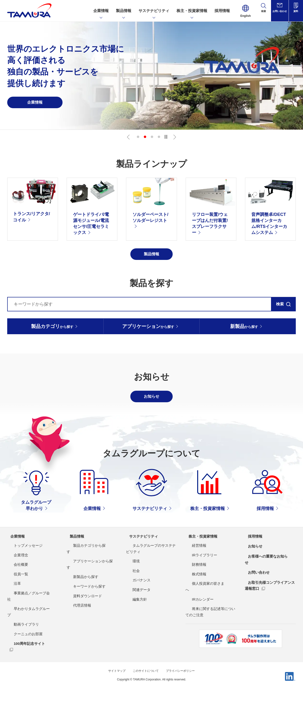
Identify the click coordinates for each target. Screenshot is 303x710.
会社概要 (14, 592)
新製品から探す (79, 592)
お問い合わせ (256, 593)
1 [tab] (138, 137)
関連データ (135, 617)
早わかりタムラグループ (27, 630)
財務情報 (192, 592)
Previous (129, 137)
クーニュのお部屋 (21, 649)
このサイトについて (145, 686)
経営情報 (192, 573)
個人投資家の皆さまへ (203, 611)
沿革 (10, 611)
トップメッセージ (21, 573)
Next (174, 137)
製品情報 (74, 563)
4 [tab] (159, 137)
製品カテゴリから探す (85, 573)
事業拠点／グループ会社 (27, 620)
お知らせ (252, 573)
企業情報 (15, 563)
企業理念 (14, 582)
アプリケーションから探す (88, 582)
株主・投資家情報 (200, 563)
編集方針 (133, 626)
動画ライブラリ (19, 639)
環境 (129, 588)
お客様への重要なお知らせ (268, 583)
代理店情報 (76, 620)
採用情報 (252, 563)
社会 (129, 598)
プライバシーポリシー (184, 686)
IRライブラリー (198, 582)
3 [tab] (152, 137)
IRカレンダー (196, 620)
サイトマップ (112, 686)
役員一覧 (14, 601)
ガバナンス (135, 607)
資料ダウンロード (81, 611)
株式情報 (192, 601)
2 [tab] (145, 137)
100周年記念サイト (22, 658)
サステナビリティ (141, 563)
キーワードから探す (83, 601)
